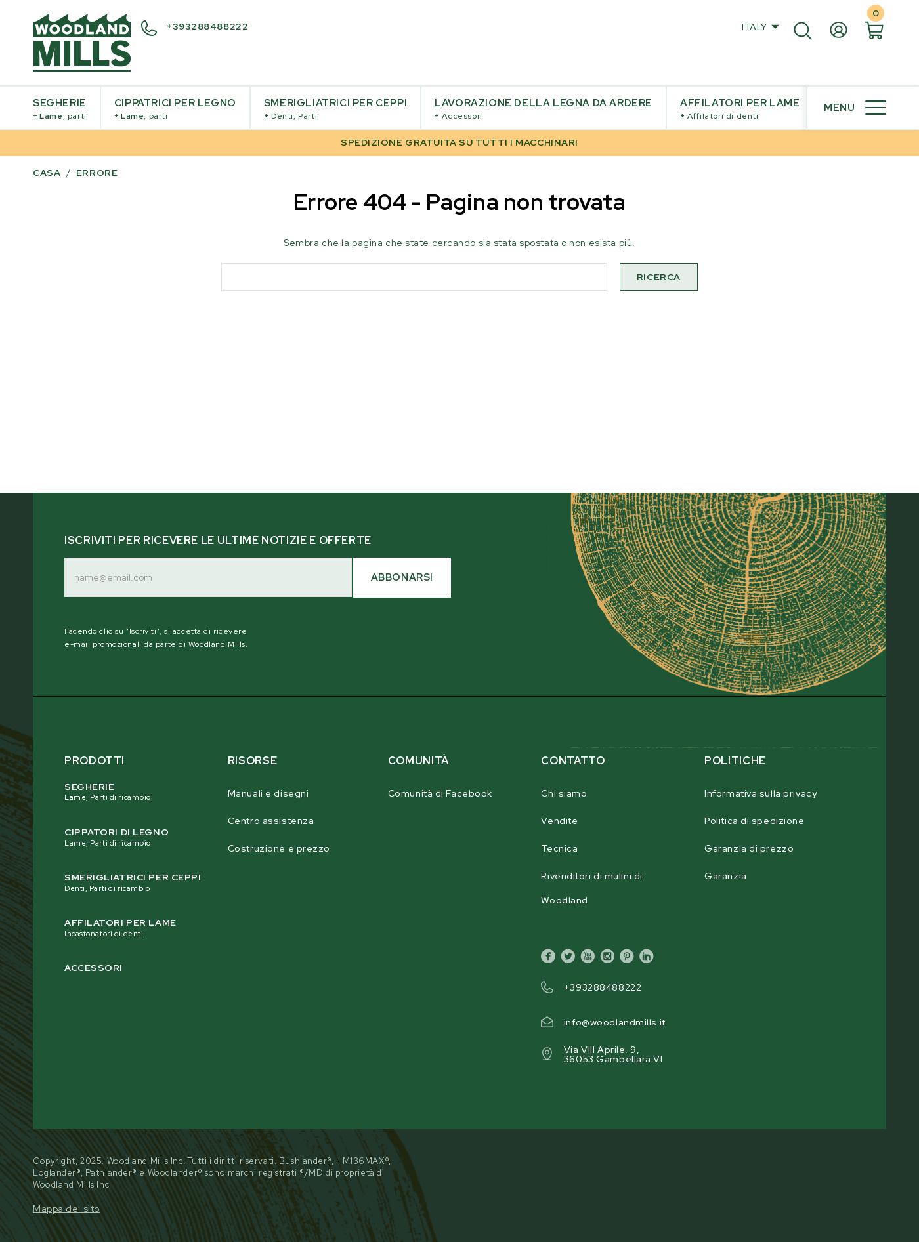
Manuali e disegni (268, 793)
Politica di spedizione (754, 821)
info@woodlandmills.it (615, 1022)
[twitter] (570, 958)
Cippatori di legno (133, 837)
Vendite (559, 821)
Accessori (93, 968)
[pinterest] (629, 958)
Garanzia (725, 876)
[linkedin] (649, 958)
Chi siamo (564, 793)
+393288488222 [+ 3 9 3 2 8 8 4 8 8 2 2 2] (207, 26)
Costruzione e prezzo (279, 848)
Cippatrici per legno (175, 109)
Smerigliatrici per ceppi (335, 109)
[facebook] (551, 958)
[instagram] (610, 958)
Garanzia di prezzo (749, 848)
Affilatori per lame (740, 109)
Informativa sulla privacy (760, 793)
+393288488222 (602, 987)
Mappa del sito (66, 1208)
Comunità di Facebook (440, 793)
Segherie (60, 109)
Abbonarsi (402, 577)
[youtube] (590, 958)
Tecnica (559, 848)
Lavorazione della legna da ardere (543, 109)
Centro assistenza (271, 821)
